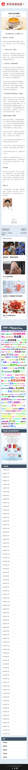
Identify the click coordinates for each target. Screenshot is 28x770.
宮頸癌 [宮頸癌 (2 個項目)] (23, 352)
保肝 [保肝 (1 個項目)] (6, 394)
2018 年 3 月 (6, 719)
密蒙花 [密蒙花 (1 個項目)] (15, 399)
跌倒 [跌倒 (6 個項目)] (11, 388)
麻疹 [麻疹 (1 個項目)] (9, 381)
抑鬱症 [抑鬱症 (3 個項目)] (10, 419)
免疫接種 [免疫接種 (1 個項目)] (6, 342)
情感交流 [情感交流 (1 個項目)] (9, 375)
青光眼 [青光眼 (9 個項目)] (12, 421)
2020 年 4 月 (6, 627)
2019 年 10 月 (6, 649)
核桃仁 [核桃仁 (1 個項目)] (10, 396)
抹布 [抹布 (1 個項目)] (22, 362)
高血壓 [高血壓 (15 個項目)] (17, 336)
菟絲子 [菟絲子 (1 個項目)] (3, 419)
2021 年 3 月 (6, 587)
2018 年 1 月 (6, 726)
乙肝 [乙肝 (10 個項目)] (9, 402)
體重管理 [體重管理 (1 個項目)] (10, 385)
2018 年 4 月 (6, 715)
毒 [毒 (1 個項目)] (18, 409)
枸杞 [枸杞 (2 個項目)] (17, 394)
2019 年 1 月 (6, 682)
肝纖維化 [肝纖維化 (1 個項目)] (17, 378)
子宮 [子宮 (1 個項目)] (20, 394)
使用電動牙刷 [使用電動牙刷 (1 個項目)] (16, 385)
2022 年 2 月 (6, 546)
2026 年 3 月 (6, 473)
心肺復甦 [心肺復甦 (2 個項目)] (14, 409)
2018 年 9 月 (6, 697)
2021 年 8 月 (6, 568)
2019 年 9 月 (6, 653)
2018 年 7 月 (6, 704)
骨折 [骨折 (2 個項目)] (5, 402)
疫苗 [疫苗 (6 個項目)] (24, 416)
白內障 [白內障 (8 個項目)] (18, 416)
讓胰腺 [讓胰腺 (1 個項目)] (7, 357)
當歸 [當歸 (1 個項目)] (16, 357)
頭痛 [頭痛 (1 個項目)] (18, 383)
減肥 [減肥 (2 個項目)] (11, 394)
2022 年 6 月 (6, 532)
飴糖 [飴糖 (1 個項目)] (21, 342)
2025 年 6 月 (6, 506)
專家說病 (5, 742)
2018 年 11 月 (6, 689)
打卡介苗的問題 (8, 276)
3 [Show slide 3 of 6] (11, 461)
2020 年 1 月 (6, 638)
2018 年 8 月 (6, 700)
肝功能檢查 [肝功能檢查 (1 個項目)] (16, 419)
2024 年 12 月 (6, 528)
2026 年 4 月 (6, 469)
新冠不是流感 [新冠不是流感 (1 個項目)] (5, 388)
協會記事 (5, 757)
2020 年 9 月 (6, 609)
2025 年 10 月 (6, 491)
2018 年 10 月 (6, 693)
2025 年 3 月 (6, 517)
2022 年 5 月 (6, 535)
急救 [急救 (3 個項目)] (7, 421)
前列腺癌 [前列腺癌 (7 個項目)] (17, 333)
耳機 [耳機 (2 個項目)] (20, 424)
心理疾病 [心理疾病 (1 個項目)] (11, 331)
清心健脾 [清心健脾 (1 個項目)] (5, 396)
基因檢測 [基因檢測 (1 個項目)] (9, 362)
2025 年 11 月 (6, 488)
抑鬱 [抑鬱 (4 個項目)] (23, 405)
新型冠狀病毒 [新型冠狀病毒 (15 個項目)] (18, 380)
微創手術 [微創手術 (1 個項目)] (23, 421)
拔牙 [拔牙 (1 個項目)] (2, 360)
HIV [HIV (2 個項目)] (4, 365)
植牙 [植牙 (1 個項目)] (5, 409)
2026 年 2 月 (6, 477)
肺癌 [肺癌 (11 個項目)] (9, 408)
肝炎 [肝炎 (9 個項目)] (10, 391)
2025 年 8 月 (6, 499)
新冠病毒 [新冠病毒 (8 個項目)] (12, 340)
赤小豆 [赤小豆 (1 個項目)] (7, 383)
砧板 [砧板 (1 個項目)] (14, 426)
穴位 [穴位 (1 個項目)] (13, 375)
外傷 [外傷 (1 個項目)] (5, 360)
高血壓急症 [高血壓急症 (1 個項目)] (7, 334)
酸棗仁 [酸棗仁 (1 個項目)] (23, 355)
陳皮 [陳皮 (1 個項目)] (8, 360)
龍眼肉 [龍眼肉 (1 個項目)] (24, 349)
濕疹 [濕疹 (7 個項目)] (12, 377)
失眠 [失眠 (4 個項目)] (4, 362)
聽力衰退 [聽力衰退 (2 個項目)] (12, 357)
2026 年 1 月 (6, 480)
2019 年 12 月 (6, 642)
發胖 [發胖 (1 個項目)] (16, 396)
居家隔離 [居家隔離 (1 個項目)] (21, 383)
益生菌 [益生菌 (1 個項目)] (3, 349)
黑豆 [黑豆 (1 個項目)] (11, 334)
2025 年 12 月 (6, 484)
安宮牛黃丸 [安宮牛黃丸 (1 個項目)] (7, 378)
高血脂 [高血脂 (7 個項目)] (18, 351)
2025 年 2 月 (6, 521)
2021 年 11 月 (6, 557)
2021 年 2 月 (6, 590)
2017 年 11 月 (6, 733)
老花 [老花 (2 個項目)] (9, 424)
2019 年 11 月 (6, 645)
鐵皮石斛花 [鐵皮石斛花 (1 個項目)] (21, 365)
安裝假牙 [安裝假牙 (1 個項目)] (19, 340)
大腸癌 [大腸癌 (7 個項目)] (4, 368)
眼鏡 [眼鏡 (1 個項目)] (19, 362)
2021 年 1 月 (6, 594)
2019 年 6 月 (6, 664)
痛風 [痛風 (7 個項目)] (19, 346)
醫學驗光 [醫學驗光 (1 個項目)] (22, 402)
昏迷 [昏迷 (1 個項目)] (20, 355)
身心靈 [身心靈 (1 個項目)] (13, 342)
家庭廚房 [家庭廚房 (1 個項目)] (3, 331)
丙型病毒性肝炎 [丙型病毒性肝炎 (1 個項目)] (8, 372)
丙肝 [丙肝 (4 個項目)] (22, 391)
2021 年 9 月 (6, 565)
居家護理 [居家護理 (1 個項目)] (16, 355)
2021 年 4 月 (6, 583)
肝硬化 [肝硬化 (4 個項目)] (22, 375)
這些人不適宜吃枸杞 (9, 315)
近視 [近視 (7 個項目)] (24, 394)
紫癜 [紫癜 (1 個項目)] (10, 342)
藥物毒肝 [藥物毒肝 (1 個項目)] (3, 355)
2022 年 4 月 (6, 539)
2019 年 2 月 (6, 678)
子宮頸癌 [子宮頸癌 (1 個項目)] (18, 421)
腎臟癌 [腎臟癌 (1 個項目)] (11, 344)
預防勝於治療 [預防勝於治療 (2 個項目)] (18, 331)
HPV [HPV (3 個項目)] (3, 340)
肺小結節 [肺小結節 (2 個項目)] (15, 349)
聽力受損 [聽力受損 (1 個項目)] (8, 406)
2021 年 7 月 (6, 572)
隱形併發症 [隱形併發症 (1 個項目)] (4, 424)
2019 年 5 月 (6, 667)
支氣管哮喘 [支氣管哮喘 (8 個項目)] (6, 416)
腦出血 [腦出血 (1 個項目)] (17, 342)
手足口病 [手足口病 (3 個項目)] (11, 368)
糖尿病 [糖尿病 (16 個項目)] (13, 365)
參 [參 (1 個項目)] (4, 337)
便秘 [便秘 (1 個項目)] (12, 424)
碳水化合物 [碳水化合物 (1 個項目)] (12, 360)
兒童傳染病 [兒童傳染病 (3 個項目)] (9, 337)
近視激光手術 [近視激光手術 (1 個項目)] (8, 349)
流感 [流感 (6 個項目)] (11, 383)
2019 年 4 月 (6, 671)
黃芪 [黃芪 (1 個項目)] (2, 342)
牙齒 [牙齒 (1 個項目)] (14, 394)
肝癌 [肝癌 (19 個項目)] (19, 405)
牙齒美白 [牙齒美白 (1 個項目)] (17, 375)
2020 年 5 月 (6, 623)
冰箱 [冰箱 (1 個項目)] (23, 337)
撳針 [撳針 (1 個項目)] (5, 375)
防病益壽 (18, 16)
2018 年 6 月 (6, 708)
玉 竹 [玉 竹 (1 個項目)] (15, 347)
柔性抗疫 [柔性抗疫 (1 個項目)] (3, 406)
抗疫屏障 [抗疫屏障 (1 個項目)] (15, 344)
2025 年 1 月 (6, 524)
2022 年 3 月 (6, 543)
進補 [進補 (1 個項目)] (23, 342)
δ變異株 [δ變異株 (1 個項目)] (23, 414)
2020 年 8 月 (6, 612)
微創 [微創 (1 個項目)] (6, 419)
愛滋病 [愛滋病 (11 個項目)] (9, 354)
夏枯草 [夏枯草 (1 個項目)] (3, 383)
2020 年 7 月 (6, 616)
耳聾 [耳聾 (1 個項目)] (23, 399)
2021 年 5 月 (6, 579)
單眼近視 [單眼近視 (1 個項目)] (5, 414)
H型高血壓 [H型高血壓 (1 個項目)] (18, 414)
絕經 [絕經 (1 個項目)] (9, 414)
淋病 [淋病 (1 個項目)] (25, 357)
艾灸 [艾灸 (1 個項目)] (17, 360)
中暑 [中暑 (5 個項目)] (11, 426)
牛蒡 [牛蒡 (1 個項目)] (2, 409)
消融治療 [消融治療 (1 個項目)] (23, 347)
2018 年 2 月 (6, 722)
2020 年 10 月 (6, 605)
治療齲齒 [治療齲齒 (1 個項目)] (13, 411)
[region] (11, 448)
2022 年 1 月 (6, 550)
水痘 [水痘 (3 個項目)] (9, 352)
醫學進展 (5, 746)
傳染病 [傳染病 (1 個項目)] (6, 385)
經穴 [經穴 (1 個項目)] (14, 388)
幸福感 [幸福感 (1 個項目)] (12, 352)
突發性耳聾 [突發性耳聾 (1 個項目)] (21, 357)
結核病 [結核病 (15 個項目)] (5, 399)
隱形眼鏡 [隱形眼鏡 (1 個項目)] (8, 411)
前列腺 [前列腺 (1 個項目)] (20, 349)
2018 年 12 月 (6, 686)
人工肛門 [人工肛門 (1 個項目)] (23, 385)
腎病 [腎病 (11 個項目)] (14, 405)
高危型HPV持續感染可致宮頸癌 (12, 296)
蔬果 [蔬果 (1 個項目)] (7, 331)
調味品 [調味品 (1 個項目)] (11, 399)
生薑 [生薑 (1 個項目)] (2, 352)
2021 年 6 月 (6, 576)
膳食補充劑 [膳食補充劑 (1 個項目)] (6, 426)
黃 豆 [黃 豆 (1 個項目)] (4, 411)
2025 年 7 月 (6, 502)
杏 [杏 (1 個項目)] (2, 396)
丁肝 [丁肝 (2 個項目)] (5, 352)
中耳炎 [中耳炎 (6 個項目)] (7, 346)
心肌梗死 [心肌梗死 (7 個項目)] (16, 402)
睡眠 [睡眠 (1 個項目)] (17, 424)
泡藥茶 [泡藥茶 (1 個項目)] (12, 347)
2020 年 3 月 (6, 631)
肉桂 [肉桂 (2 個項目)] (14, 384)
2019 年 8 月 (6, 656)
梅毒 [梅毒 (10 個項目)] (13, 413)
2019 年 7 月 (6, 660)
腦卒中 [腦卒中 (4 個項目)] (21, 408)
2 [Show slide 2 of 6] (10, 461)
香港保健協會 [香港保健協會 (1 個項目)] (20, 396)
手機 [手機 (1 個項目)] (25, 365)
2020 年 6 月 (6, 620)
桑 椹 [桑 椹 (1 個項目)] (8, 394)
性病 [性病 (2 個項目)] (16, 368)
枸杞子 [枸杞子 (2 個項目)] (5, 381)
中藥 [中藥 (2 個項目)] (6, 340)
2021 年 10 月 (6, 561)
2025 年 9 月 (6, 495)
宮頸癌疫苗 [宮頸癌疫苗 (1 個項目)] (19, 411)
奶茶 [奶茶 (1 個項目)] (15, 424)
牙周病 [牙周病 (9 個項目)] (21, 359)
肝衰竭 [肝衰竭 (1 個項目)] (8, 365)
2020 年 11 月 (6, 601)
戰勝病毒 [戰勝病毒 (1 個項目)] (19, 399)
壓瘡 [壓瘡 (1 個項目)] (13, 396)
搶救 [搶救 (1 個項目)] (19, 344)
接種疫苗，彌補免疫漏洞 (10, 257)
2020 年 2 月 (6, 634)
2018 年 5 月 (6, 711)
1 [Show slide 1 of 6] (9, 461)
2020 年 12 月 (6, 598)
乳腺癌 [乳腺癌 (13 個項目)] (16, 371)
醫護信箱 (5, 750)
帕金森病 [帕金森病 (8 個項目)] (20, 388)
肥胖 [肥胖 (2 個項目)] (20, 419)
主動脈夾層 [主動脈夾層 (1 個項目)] (15, 362)
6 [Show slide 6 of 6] (15, 461)
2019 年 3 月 (6, 675)
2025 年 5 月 (6, 510)
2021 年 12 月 (6, 554)
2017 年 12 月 (6, 730)
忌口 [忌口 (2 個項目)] (13, 416)
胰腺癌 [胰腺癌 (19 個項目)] (16, 391)
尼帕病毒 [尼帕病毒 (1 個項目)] (6, 344)
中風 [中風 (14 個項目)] (24, 340)
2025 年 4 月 (6, 513)
